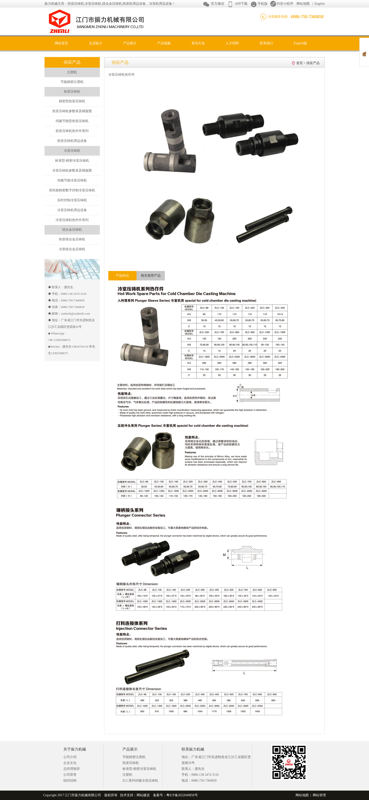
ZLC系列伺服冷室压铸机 (140, 780)
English (320, 3)
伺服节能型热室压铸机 (72, 121)
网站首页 (61, 43)
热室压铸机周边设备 (72, 141)
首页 (299, 63)
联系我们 (266, 43)
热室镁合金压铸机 (72, 239)
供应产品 (313, 63)
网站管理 (319, 795)
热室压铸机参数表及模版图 (72, 111)
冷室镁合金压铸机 (72, 249)
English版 (300, 43)
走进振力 (95, 43)
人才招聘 (232, 43)
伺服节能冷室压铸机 (72, 180)
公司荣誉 (70, 774)
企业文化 (70, 763)
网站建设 (143, 795)
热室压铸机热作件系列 (72, 131)
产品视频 (163, 43)
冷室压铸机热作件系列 (72, 220)
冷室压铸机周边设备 (72, 210)
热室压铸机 (130, 763)
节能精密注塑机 (72, 82)
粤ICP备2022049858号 (182, 795)
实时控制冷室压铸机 (72, 200)
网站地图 (303, 3)
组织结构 (70, 780)
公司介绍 (70, 757)
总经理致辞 (71, 769)
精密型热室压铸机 (72, 101)
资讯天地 (198, 43)
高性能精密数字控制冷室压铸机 (72, 190)
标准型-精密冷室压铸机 (72, 160)
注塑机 (127, 774)
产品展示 (129, 43)
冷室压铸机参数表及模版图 (72, 170)
